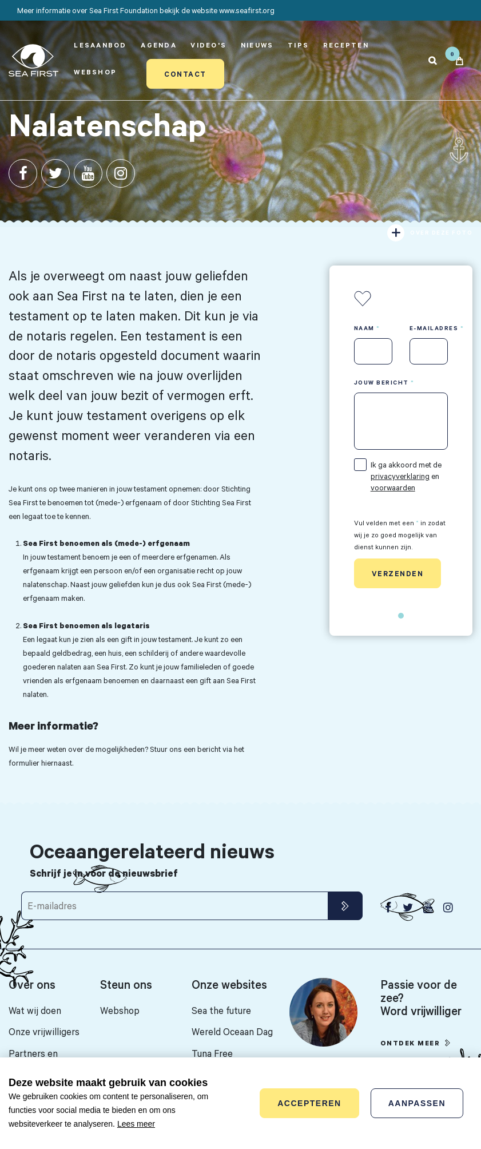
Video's (208, 45)
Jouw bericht (381, 382)
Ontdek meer (410, 1043)
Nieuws (257, 45)
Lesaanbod (100, 45)
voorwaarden (393, 487)
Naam (364, 328)
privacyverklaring (400, 476)
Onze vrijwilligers (44, 1031)
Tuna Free (212, 1053)
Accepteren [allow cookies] (309, 1103)
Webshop (95, 72)
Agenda (159, 45)
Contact (185, 73)
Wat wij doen (35, 1010)
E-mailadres (434, 328)
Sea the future (221, 1010)
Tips (298, 45)
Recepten (346, 45)
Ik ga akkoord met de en (406, 476)
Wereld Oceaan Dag (232, 1031)
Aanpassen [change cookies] (417, 1103)
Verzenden (398, 573)
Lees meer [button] (136, 1123)
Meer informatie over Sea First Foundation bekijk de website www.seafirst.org (146, 10)
